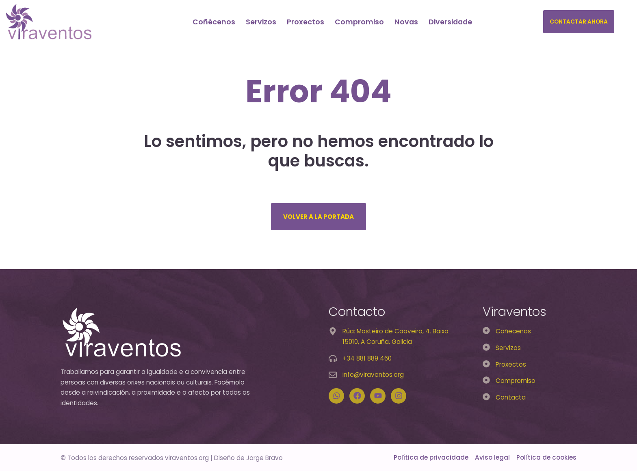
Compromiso (359, 22)
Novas (406, 22)
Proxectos (305, 22)
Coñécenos (214, 22)
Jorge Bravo (264, 458)
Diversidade (450, 22)
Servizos (261, 22)
